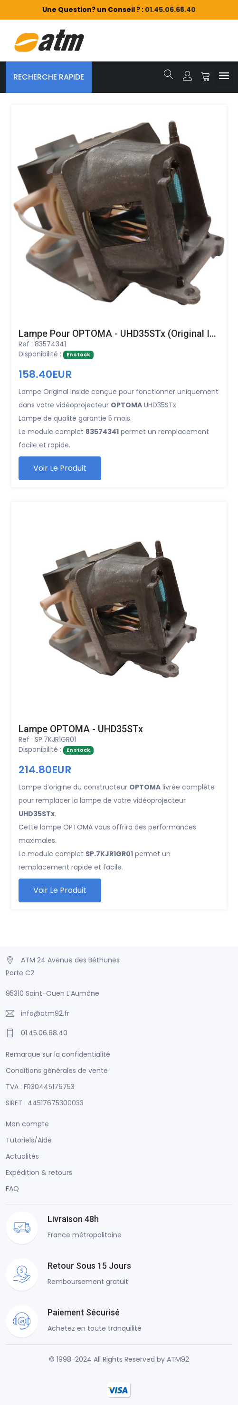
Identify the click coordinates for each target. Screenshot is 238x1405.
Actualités (22, 1156)
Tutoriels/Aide (29, 1140)
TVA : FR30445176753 (40, 1087)
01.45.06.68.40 (170, 9)
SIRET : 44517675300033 (45, 1103)
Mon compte (27, 1124)
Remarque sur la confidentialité (58, 1054)
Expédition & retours (39, 1172)
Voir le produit (59, 468)
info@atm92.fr (45, 1013)
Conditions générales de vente (57, 1070)
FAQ (12, 1188)
